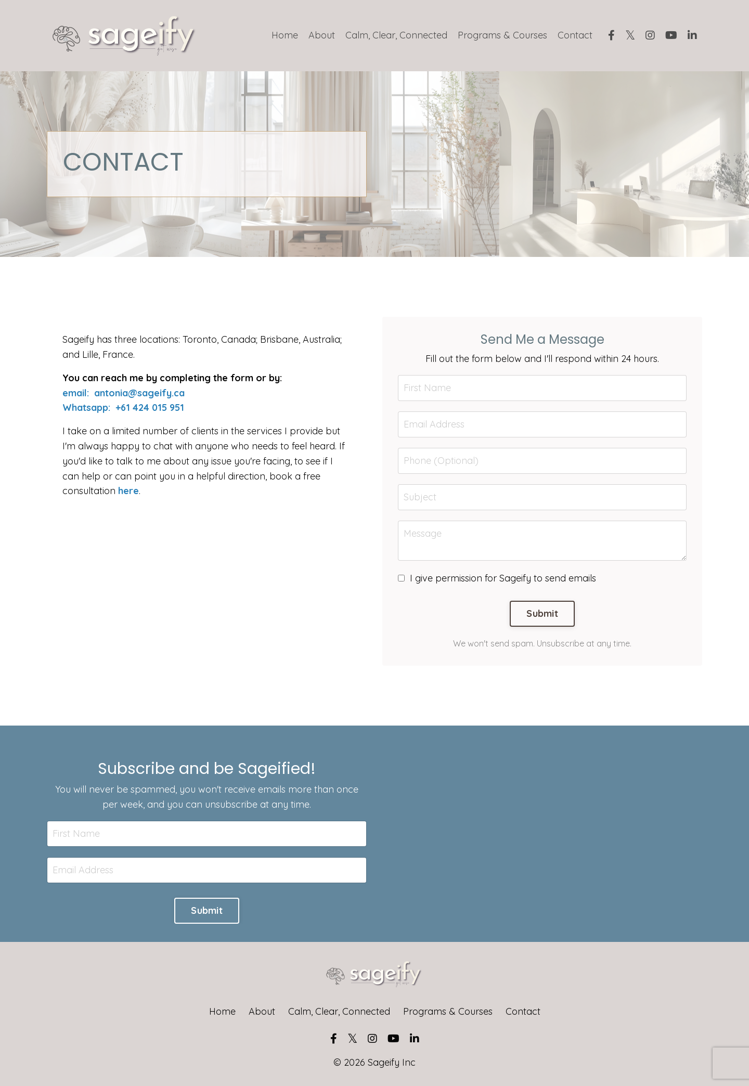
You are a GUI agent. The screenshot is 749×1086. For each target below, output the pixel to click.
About (321, 35)
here (128, 491)
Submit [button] (542, 613)
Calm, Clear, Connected (396, 35)
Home (285, 35)
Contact (575, 35)
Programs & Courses (502, 35)
